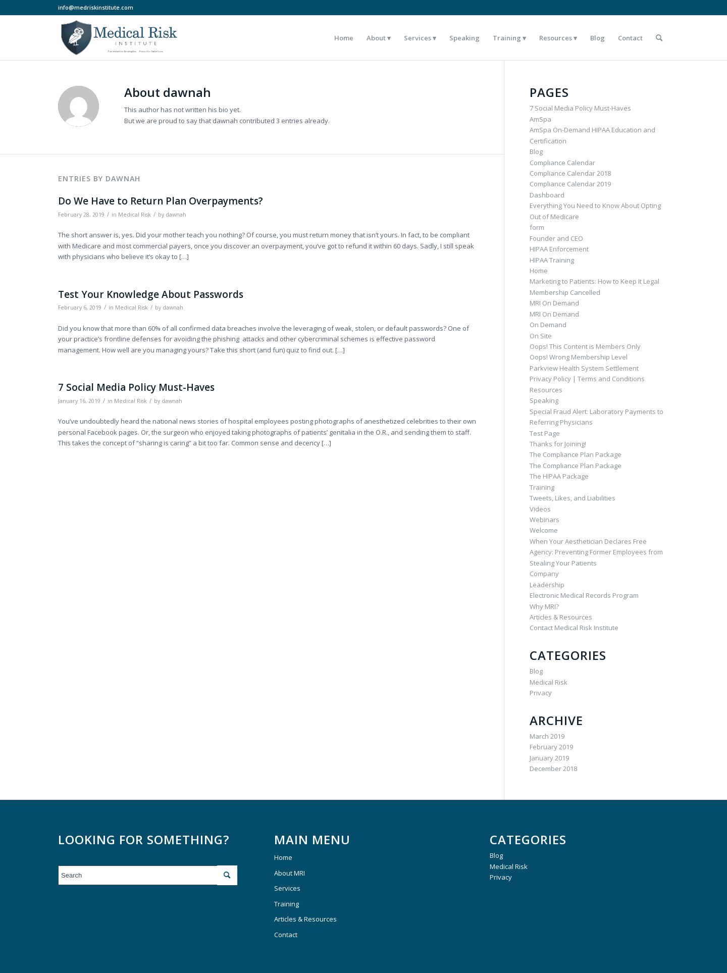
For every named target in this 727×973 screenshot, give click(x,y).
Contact (285, 934)
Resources (546, 389)
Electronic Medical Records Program (584, 595)
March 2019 (547, 736)
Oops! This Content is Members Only (585, 346)
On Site (541, 335)
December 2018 (553, 768)
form (537, 227)
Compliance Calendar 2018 (570, 173)
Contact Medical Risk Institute (574, 627)
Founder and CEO (556, 238)
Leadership (547, 584)
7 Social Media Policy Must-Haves (136, 387)
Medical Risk (134, 214)
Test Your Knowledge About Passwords (150, 294)
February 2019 (551, 746)
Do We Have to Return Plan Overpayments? (160, 201)
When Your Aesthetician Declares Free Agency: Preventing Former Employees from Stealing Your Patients (596, 552)
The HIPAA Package (559, 476)
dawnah (176, 214)
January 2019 (549, 757)
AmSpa (540, 119)
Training (542, 487)
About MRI (289, 873)
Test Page (545, 433)
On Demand (548, 324)
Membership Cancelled (565, 292)
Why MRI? (544, 606)
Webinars (544, 519)
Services (287, 888)
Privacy (541, 692)
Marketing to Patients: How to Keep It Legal (594, 281)
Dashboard (547, 194)
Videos (540, 509)
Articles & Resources (561, 617)
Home (539, 270)
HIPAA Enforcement (559, 248)
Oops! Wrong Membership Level (579, 357)
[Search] (659, 38)
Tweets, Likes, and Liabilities (572, 497)
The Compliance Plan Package (575, 454)
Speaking (544, 400)
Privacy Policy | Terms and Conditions (587, 378)
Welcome (544, 530)
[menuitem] (344, 38)
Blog (536, 151)
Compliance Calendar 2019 (570, 183)
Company (544, 573)
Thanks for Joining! (558, 443)
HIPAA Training (552, 260)
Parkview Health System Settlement (584, 368)
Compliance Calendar (562, 162)
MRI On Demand (554, 303)
